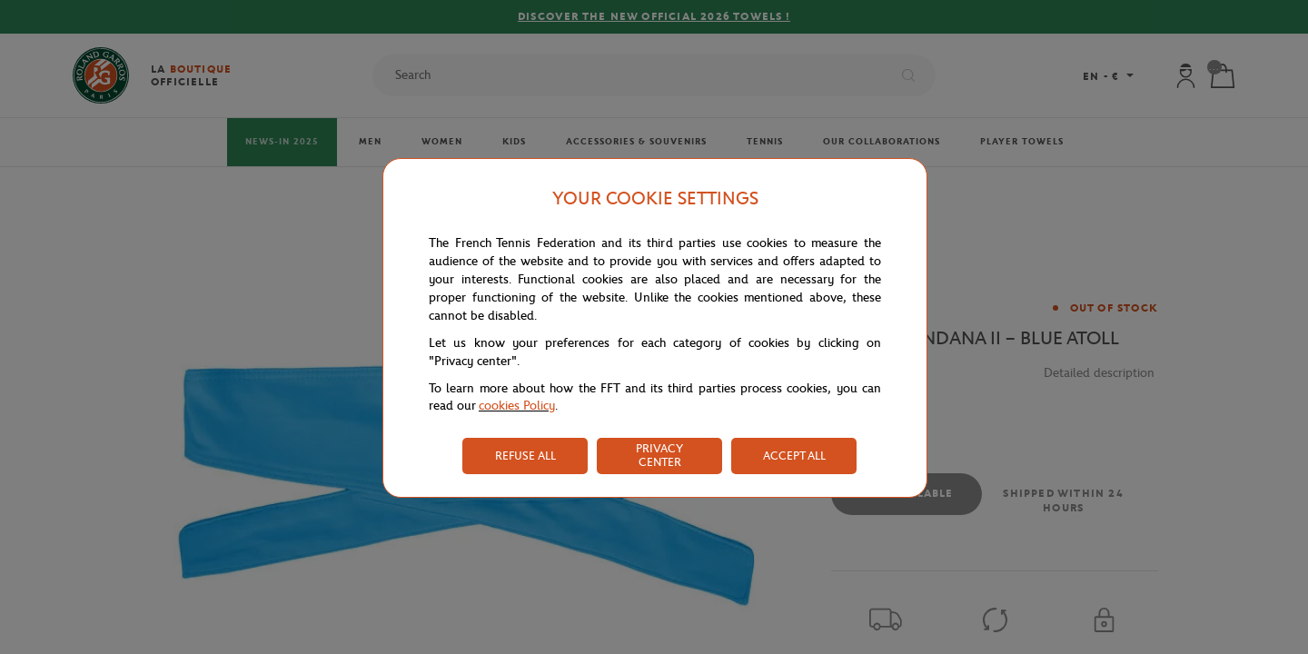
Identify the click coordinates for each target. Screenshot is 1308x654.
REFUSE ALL (525, 455)
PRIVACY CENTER (659, 455)
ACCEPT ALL (794, 455)
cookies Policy (517, 405)
